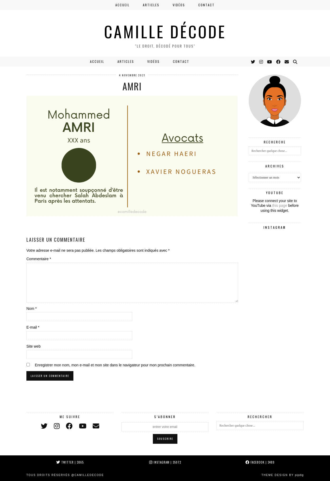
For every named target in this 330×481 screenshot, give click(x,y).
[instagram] (57, 426)
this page (279, 205)
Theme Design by (282, 475)
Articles (151, 5)
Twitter (70, 462)
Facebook (260, 462)
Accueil (122, 5)
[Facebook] (278, 62)
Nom (31, 308)
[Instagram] (261, 62)
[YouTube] (269, 62)
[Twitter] (253, 62)
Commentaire (38, 259)
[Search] (295, 62)
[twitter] (44, 426)
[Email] (287, 62)
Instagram (165, 462)
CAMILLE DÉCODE (165, 31)
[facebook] (69, 426)
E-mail (32, 327)
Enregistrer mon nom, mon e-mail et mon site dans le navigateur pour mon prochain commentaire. (115, 365)
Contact (206, 5)
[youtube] (82, 426)
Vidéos (179, 5)
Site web (33, 346)
